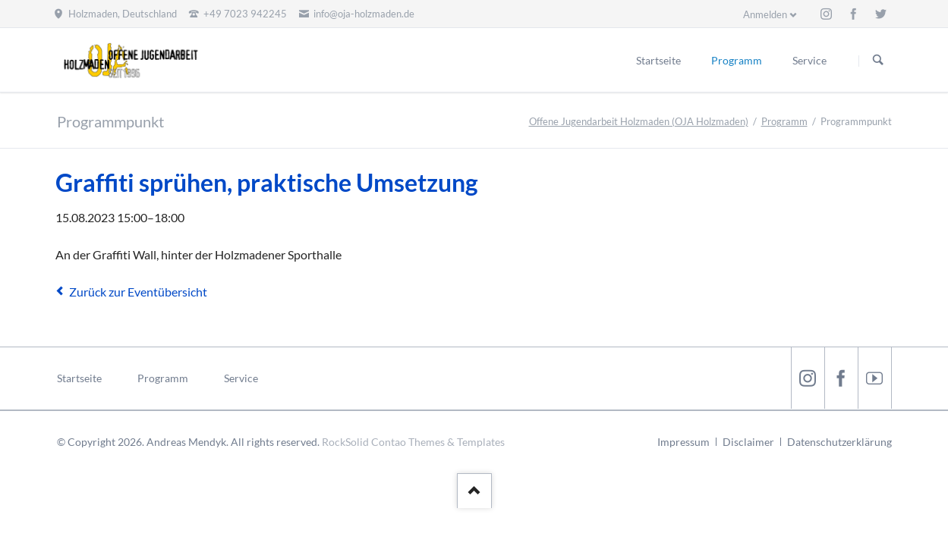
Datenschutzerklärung (839, 441)
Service (241, 378)
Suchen (878, 61)
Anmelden (765, 14)
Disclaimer (748, 441)
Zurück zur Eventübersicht (138, 291)
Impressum (683, 441)
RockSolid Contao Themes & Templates (413, 441)
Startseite (79, 378)
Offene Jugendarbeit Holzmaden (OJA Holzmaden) (638, 121)
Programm (784, 121)
